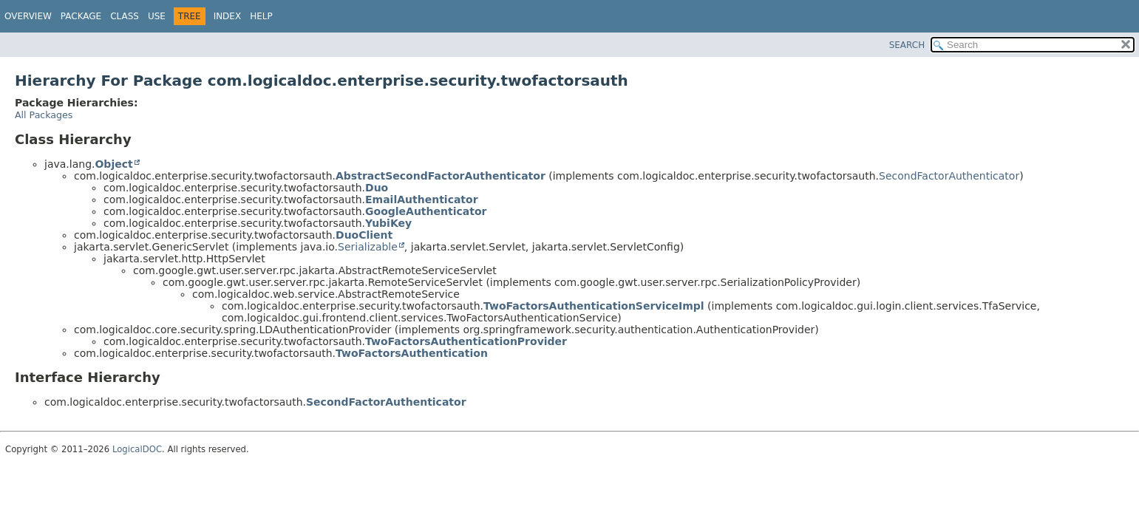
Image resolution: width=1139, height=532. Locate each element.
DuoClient (364, 235)
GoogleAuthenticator (425, 211)
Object (113, 164)
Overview (28, 16)
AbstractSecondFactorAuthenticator (440, 176)
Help (261, 16)
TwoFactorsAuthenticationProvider (466, 341)
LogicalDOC (137, 449)
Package (81, 16)
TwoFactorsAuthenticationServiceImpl (593, 306)
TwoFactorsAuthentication (412, 353)
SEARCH (907, 45)
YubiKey (388, 223)
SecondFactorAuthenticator (949, 176)
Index (228, 16)
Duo (376, 188)
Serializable (368, 247)
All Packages (43, 114)
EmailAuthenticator (421, 199)
